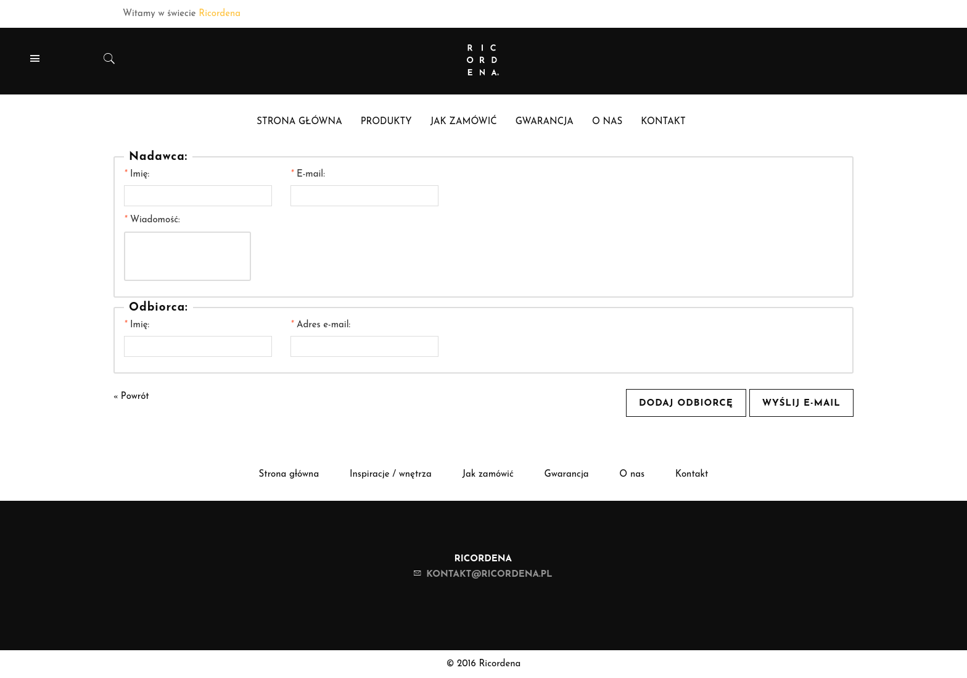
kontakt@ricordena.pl (489, 574)
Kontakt (692, 474)
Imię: (136, 174)
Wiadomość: (152, 220)
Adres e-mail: (320, 325)
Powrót (131, 396)
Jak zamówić (487, 474)
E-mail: (307, 174)
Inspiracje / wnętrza (391, 474)
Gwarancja (567, 474)
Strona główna (289, 474)
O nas (631, 474)
